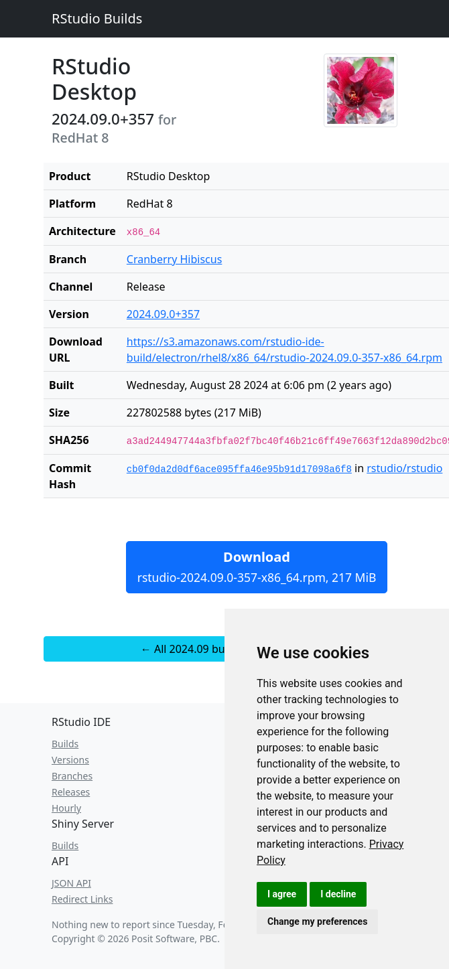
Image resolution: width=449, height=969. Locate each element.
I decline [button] (338, 894)
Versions (70, 759)
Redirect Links (82, 899)
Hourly (66, 808)
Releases (71, 792)
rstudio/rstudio (404, 468)
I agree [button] (281, 894)
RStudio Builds (97, 18)
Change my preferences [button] (317, 921)
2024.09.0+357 (163, 314)
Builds (65, 743)
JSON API (71, 883)
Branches (72, 775)
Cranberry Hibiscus (174, 259)
